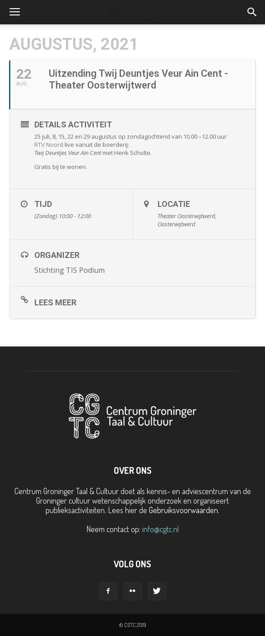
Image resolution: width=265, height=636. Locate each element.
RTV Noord (48, 144)
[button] (252, 12)
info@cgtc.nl (160, 529)
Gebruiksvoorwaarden (183, 510)
